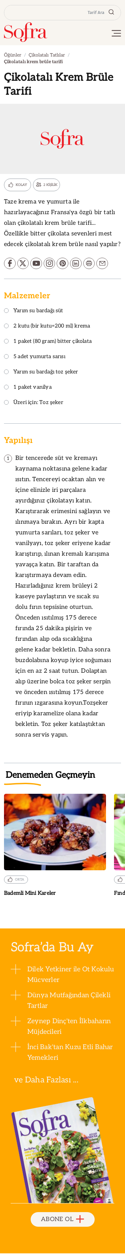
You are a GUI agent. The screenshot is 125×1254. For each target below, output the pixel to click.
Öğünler (12, 55)
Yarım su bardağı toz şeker (41, 373)
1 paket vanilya (28, 388)
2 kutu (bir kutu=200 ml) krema (47, 327)
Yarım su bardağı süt (33, 312)
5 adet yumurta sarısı (34, 357)
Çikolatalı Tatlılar (47, 55)
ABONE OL (62, 1220)
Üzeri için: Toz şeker (33, 403)
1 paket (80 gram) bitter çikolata (48, 342)
